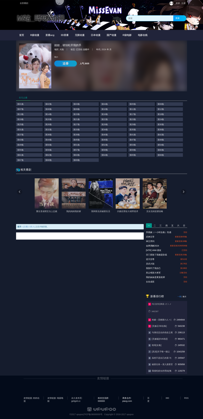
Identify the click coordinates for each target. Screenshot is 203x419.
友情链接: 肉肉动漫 (31, 398)
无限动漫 (79, 35)
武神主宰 (150, 237)
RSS (186, 398)
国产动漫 (111, 35)
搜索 (177, 18)
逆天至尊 (150, 259)
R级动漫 (34, 35)
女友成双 (150, 281)
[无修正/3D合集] (159, 326)
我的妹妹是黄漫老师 (155, 277)
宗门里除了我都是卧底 (156, 255)
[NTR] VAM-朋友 (153, 250)
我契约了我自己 (153, 268)
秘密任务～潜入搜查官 (162, 364)
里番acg (49, 35)
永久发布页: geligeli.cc (76, 398)
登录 (178, 3)
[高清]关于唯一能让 (161, 351)
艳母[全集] (156, 345)
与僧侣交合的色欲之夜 (162, 332)
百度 (148, 398)
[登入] (32, 227)
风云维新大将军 (153, 272)
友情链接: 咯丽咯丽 (55, 398)
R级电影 (127, 35)
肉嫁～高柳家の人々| (161, 320)
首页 (21, 35)
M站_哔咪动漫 (41, 18)
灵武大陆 (150, 264)
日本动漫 (95, 35)
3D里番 (65, 35)
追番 (66, 63)
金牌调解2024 (152, 246)
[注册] (25, 227)
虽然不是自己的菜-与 (161, 358)
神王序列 (150, 241)
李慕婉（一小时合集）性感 (158, 232)
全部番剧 (24, 3)
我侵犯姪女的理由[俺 (161, 371)
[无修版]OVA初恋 (160, 339)
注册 (183, 3)
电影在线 (142, 35)
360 (167, 398)
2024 (104, 49)
